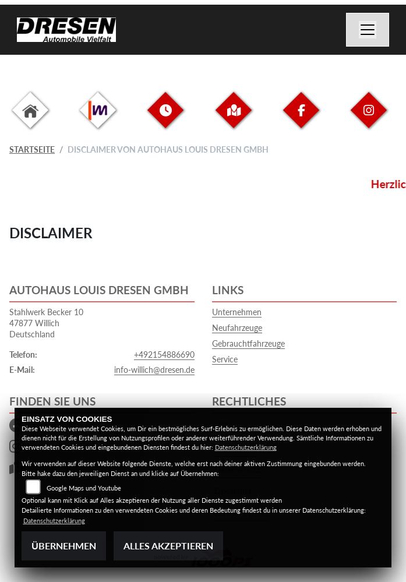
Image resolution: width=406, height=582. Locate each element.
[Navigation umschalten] (367, 30)
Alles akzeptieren (168, 545)
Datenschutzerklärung (246, 447)
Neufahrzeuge (237, 328)
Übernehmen (63, 545)
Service (225, 359)
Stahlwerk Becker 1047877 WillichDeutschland (46, 322)
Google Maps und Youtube (84, 488)
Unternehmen (237, 312)
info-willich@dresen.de (154, 370)
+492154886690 (164, 354)
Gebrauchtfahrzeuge (248, 343)
